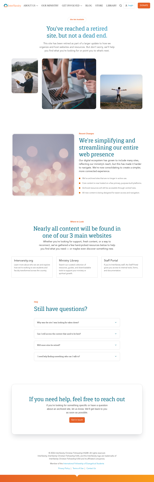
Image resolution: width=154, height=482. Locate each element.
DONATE (144, 5)
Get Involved (70, 5)
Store (99, 5)
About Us (29, 5)
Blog (88, 5)
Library (111, 5)
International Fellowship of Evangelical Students (83, 464)
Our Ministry (50, 5)
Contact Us (91, 468)
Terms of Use (78, 468)
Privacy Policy (64, 468)
